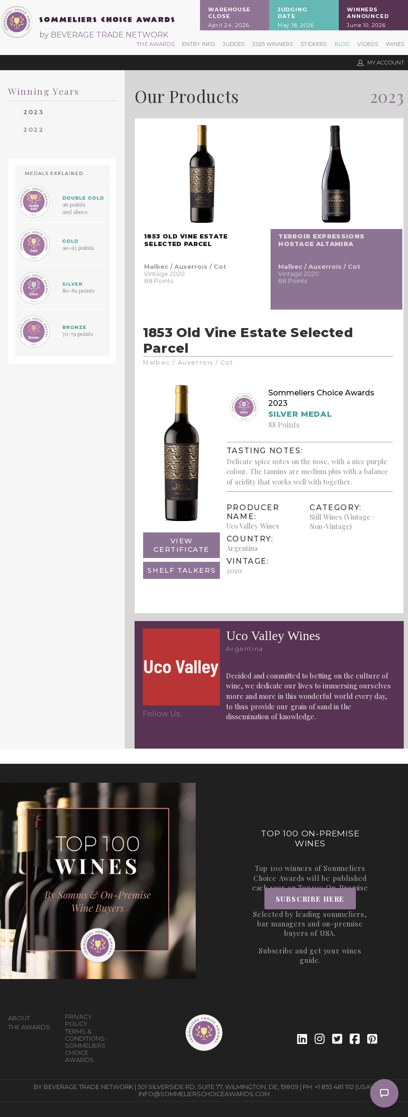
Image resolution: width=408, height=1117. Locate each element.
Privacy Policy (78, 1020)
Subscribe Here (310, 899)
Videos (367, 44)
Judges (234, 44)
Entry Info (199, 44)
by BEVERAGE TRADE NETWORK (103, 34)
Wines (395, 44)
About (19, 1018)
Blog (342, 44)
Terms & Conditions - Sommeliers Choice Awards (87, 1045)
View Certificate (181, 545)
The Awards (155, 44)
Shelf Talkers (181, 570)
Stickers (313, 44)
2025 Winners (272, 44)
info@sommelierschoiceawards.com (204, 1094)
